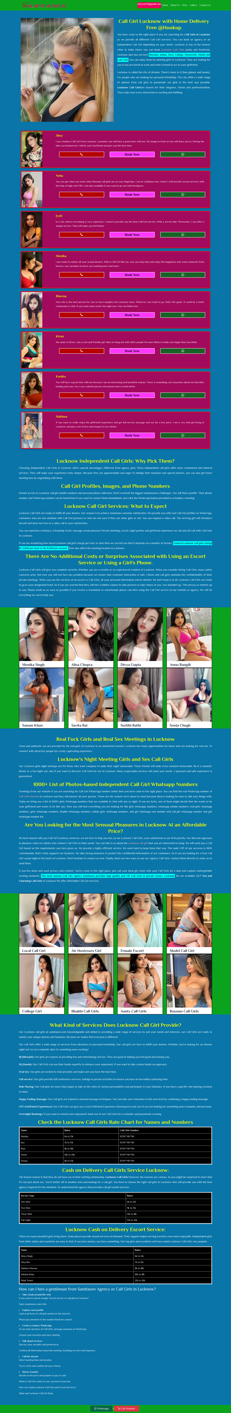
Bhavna (61, 296)
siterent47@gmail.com (149, 4)
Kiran (60, 336)
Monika (61, 256)
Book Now (132, 154)
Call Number (126, 1408)
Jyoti (59, 216)
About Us (175, 5)
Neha (59, 176)
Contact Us (205, 5)
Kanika (61, 376)
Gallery (193, 5)
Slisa (59, 135)
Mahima (61, 416)
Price (184, 5)
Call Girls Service (29, 796)
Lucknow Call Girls (172, 49)
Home (165, 5)
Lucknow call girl (138, 843)
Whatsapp (101, 1408)
